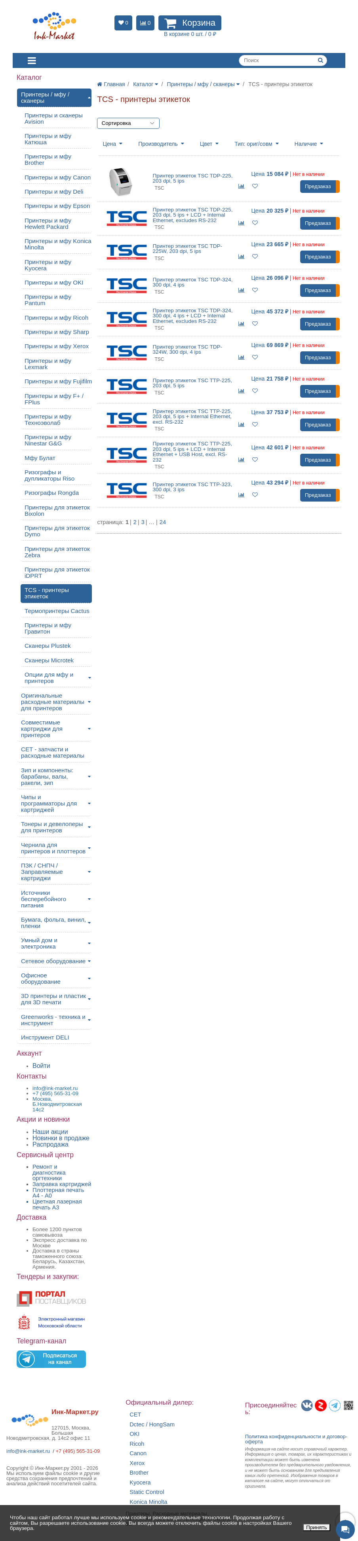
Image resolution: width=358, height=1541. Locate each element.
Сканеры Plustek (48, 645)
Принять (316, 1527)
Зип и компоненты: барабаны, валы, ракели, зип (47, 776)
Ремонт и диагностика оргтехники (49, 1172)
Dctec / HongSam (152, 1425)
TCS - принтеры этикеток (47, 593)
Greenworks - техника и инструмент (53, 1019)
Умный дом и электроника (39, 943)
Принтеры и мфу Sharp (57, 331)
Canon (138, 1453)
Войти (41, 1065)
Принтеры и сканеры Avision (54, 118)
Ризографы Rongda (52, 492)
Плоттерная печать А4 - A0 (58, 1193)
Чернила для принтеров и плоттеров (53, 847)
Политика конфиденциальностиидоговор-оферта (296, 1439)
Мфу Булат (40, 458)
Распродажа (50, 1144)
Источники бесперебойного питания (43, 899)
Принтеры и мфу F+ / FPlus (54, 399)
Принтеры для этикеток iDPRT (57, 572)
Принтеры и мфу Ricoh (56, 317)
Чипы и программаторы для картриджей (49, 803)
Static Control (146, 1492)
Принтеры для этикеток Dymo (57, 531)
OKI (134, 1434)
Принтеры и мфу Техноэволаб (48, 419)
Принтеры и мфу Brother (48, 159)
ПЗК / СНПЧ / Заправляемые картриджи (42, 871)
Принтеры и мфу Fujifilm (58, 381)
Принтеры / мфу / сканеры (45, 97)
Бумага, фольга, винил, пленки (53, 922)
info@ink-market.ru (28, 1451)
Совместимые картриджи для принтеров (42, 728)
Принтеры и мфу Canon (58, 177)
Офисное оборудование (41, 978)
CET (135, 1415)
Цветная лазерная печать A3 (57, 1204)
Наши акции (50, 1131)
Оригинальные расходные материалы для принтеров (52, 701)
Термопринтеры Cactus (57, 610)
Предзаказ (318, 186)
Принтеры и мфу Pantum (48, 299)
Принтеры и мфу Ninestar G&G (48, 440)
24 (163, 522)
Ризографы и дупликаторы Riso (49, 475)
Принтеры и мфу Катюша (48, 138)
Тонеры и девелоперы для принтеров (52, 827)
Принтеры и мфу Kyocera (48, 265)
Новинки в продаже (61, 1138)
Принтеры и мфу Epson (57, 205)
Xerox (137, 1463)
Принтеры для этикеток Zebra (57, 551)
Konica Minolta (148, 1502)
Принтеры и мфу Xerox (57, 346)
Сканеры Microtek (49, 660)
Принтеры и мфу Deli (54, 191)
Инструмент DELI (45, 1037)
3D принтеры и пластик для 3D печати (53, 998)
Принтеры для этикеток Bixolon (57, 510)
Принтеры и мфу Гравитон (48, 628)
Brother (139, 1473)
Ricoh (136, 1444)
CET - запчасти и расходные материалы (52, 752)
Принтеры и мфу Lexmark (48, 363)
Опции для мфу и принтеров (49, 677)
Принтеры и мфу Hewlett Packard (48, 223)
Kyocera (139, 1483)
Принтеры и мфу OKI (54, 282)
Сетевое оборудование (53, 961)
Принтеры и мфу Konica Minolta (58, 244)
